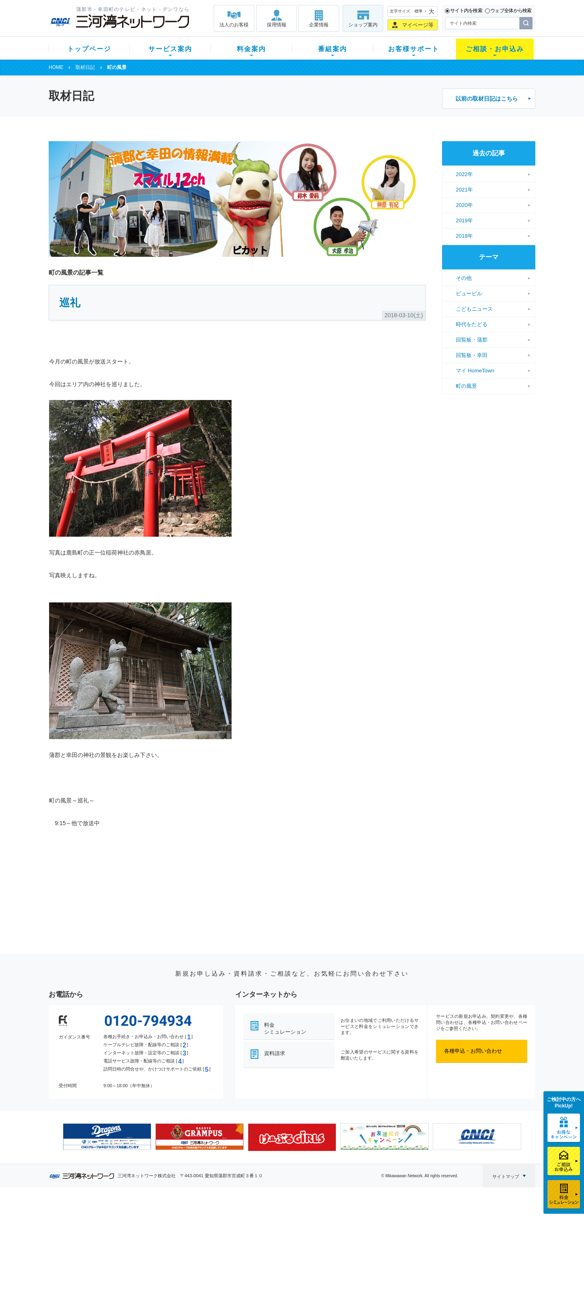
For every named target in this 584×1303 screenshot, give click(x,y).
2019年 (464, 220)
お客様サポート (413, 48)
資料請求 (274, 1053)
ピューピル (469, 293)
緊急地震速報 (157, 1262)
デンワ (149, 1241)
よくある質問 (338, 1220)
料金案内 (251, 48)
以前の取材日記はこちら (486, 98)
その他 (464, 278)
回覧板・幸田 (471, 355)
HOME (56, 67)
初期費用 (212, 1220)
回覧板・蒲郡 (471, 340)
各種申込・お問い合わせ (473, 1051)
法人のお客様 (234, 25)
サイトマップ (505, 1176)
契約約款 (152, 1283)
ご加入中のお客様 (102, 1230)
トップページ (89, 48)
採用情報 (276, 25)
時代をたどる (471, 324)
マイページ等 (418, 25)
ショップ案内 (363, 25)
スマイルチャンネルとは (291, 1220)
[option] (107, 1136)
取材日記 (85, 67)
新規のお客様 (97, 1220)
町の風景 (466, 386)
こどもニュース (474, 309)
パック (209, 1251)
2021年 (464, 190)
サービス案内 (170, 48)
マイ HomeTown (475, 371)
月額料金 (212, 1230)
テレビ (149, 1220)
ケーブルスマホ (160, 1251)
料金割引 (212, 1241)
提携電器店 (395, 1230)
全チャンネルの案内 (285, 1248)
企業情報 (318, 25)
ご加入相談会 (398, 1241)
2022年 (464, 174)
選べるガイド (97, 1241)
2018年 (464, 236)
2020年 (464, 205)
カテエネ (152, 1272)
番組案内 (332, 48)
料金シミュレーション (285, 1028)
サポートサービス (343, 1241)
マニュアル (335, 1230)
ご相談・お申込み (495, 48)
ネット (149, 1230)
